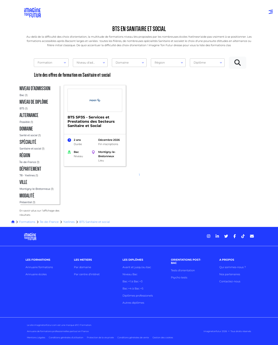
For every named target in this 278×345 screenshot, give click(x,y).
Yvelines (69, 222)
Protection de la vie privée (100, 337)
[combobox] (51, 62)
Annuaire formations (39, 267)
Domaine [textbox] (122, 62)
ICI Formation (84, 325)
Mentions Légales (36, 337)
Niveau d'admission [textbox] (89, 62)
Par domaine (82, 267)
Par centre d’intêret (87, 274)
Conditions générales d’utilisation (66, 337)
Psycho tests (179, 277)
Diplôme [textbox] (200, 62)
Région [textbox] (160, 62)
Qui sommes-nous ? (232, 267)
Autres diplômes (133, 302)
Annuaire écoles (36, 274)
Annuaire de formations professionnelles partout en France (58, 331)
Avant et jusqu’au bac (137, 267)
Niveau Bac (130, 274)
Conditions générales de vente (133, 337)
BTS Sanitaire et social (94, 222)
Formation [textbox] (45, 62)
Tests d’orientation (183, 270)
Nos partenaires (229, 274)
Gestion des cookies (162, 337)
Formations (27, 222)
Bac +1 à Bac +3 (132, 281)
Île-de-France (49, 222)
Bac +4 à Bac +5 (133, 288)
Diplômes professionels (138, 295)
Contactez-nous (229, 281)
